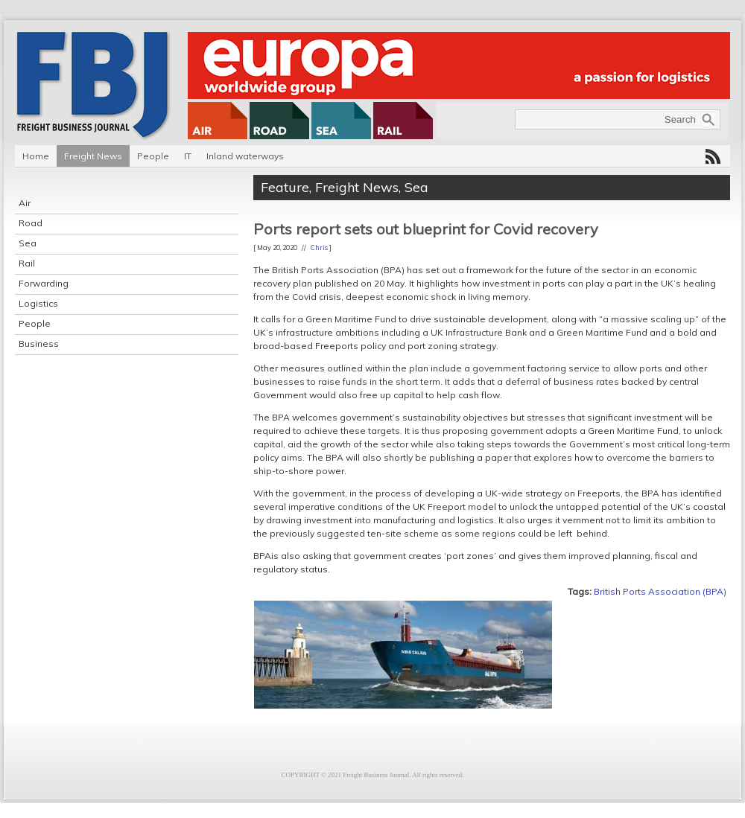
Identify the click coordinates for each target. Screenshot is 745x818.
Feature (285, 187)
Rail (27, 263)
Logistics (38, 303)
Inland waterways (245, 156)
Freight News (93, 156)
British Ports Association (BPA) (660, 591)
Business (39, 343)
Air (25, 202)
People (153, 156)
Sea (28, 243)
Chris (319, 247)
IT (187, 156)
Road (30, 223)
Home (35, 156)
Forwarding (44, 283)
